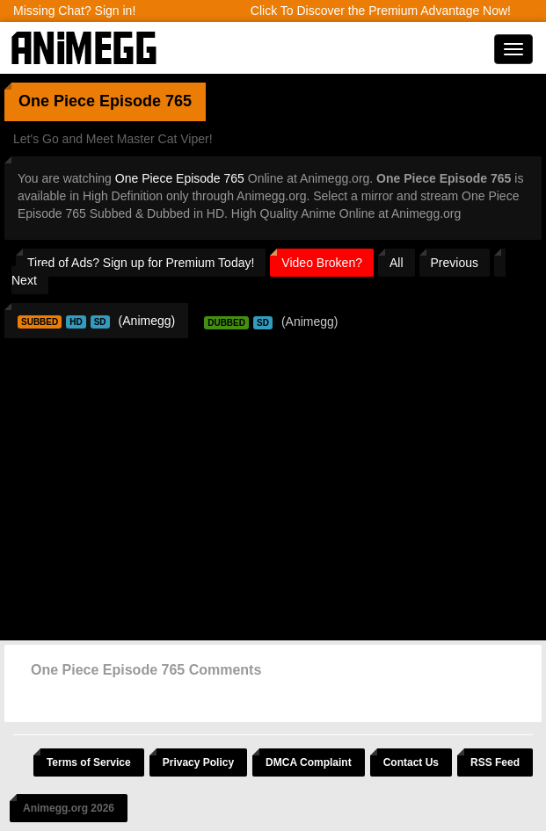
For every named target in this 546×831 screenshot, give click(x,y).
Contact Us (411, 762)
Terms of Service (89, 762)
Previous (454, 263)
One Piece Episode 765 (179, 178)
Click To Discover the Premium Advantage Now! (381, 11)
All (396, 263)
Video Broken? (321, 263)
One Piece (56, 101)
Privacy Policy (198, 762)
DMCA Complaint (309, 762)
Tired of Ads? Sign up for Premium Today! (140, 263)
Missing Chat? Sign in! (74, 11)
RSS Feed (495, 762)
